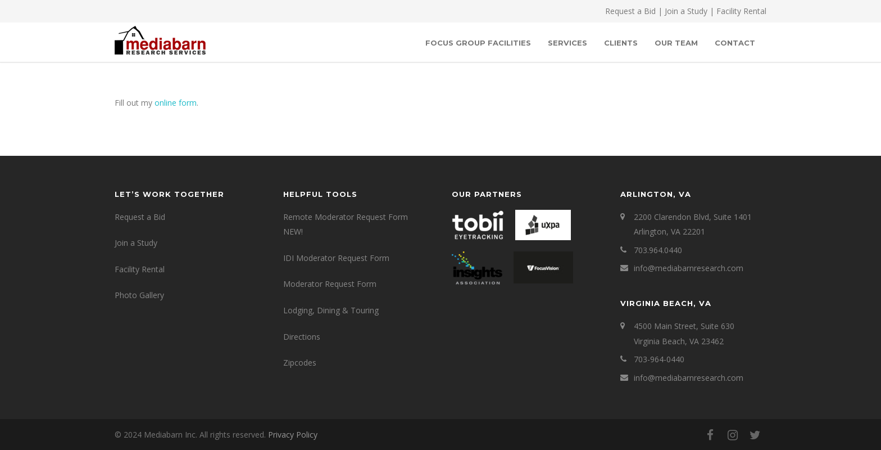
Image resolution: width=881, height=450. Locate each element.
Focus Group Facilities (478, 42)
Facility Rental (741, 11)
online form (176, 102)
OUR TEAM (676, 42)
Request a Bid (630, 11)
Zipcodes (299, 362)
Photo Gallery (139, 295)
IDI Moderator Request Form (336, 258)
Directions (301, 336)
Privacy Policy (292, 434)
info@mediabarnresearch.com (688, 268)
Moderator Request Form (329, 283)
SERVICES (567, 42)
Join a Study (686, 11)
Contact (735, 42)
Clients (621, 42)
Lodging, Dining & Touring (331, 310)
